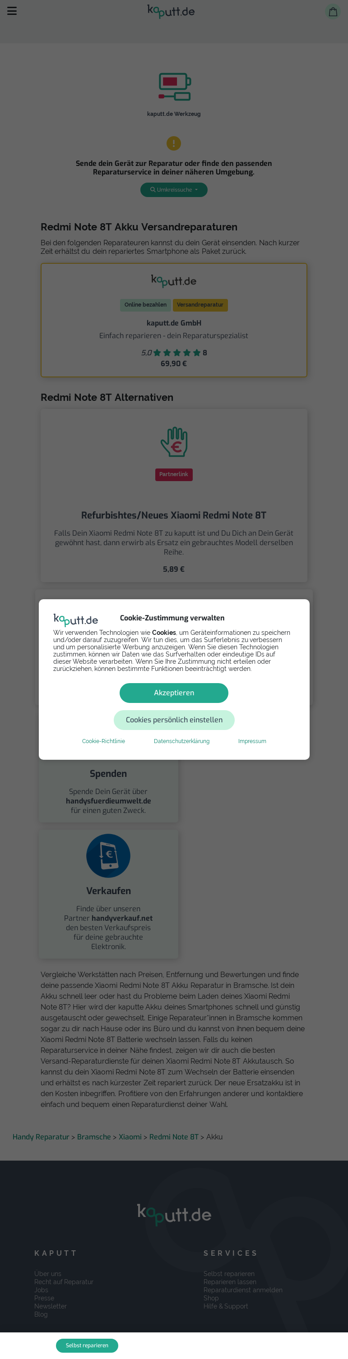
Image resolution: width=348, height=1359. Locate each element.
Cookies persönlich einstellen (228, 706)
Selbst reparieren (87, 1345)
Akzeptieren (110, 706)
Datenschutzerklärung (181, 728)
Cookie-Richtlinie (103, 728)
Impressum (252, 728)
